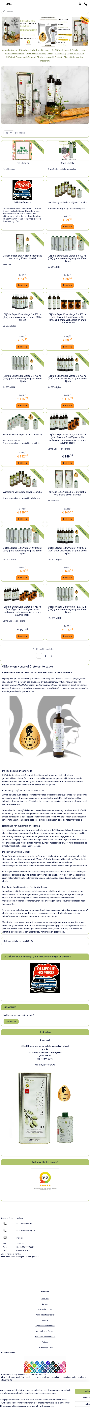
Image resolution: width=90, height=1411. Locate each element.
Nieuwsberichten (45, 1309)
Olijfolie (5, 775)
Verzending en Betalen (45, 1331)
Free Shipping (22, 163)
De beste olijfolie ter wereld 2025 (18, 941)
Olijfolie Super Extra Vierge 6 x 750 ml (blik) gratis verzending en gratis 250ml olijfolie (22, 379)
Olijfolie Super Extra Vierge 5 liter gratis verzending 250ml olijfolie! (22, 257)
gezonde (63, 878)
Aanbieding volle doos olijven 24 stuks (22, 492)
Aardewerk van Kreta (14, 54)
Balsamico (60, 54)
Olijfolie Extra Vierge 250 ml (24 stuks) (22, 434)
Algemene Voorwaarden (45, 1326)
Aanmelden (11, 1021)
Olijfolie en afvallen (75, 54)
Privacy (45, 1320)
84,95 (52, 1065)
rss (41, 1406)
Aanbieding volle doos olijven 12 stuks (67, 202)
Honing (50, 54)
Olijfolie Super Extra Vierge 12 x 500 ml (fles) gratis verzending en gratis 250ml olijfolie (67, 551)
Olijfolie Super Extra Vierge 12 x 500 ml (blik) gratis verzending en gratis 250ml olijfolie (22, 551)
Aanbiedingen (44, 50)
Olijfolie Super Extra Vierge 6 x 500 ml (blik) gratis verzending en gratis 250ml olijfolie (67, 258)
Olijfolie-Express (22, 202)
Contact (58, 57)
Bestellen (67, 226)
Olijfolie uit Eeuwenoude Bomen (20, 57)
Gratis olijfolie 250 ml (35, 54)
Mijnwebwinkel (75, 1406)
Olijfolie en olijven (79, 50)
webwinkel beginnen (51, 1406)
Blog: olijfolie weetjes (73, 57)
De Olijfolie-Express (61, 50)
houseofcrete (9, 1391)
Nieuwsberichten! (9, 50)
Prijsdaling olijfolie (27, 50)
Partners (45, 1342)
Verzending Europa (45, 1347)
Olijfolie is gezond (45, 57)
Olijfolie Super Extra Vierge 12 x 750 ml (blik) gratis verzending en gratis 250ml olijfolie (67, 609)
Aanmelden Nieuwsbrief (45, 1315)
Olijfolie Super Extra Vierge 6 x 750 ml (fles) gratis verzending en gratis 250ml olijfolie (67, 379)
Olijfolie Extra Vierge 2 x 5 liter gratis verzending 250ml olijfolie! (67, 493)
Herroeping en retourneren (45, 1337)
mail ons (19, 1238)
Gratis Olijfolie (67, 163)
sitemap (35, 1406)
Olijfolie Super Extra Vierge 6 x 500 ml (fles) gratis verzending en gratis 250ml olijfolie (22, 317)
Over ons (45, 1299)
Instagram (45, 61)
